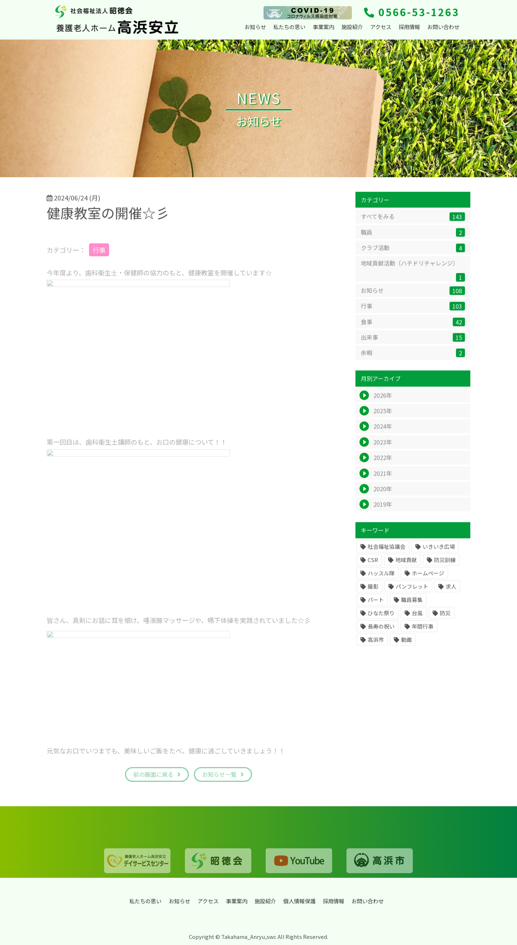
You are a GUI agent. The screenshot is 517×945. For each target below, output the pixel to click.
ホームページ (428, 577)
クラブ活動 (413, 252)
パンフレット (412, 590)
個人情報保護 (299, 901)
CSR (373, 564)
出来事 (413, 341)
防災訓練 (445, 564)
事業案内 (323, 27)
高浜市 (376, 643)
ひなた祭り (381, 617)
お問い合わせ (443, 27)
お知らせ (255, 27)
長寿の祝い (381, 630)
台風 (417, 617)
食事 (413, 325)
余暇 (413, 357)
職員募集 (412, 603)
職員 (413, 236)
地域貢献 (406, 564)
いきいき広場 (439, 550)
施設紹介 (352, 27)
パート (376, 603)
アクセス (380, 27)
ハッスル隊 (381, 577)
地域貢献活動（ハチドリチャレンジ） (413, 274)
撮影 (373, 590)
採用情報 (409, 27)
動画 (406, 643)
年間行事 (422, 630)
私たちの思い (289, 27)
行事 (413, 310)
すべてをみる (413, 220)
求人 (451, 590)
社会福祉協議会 (386, 550)
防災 (445, 617)
